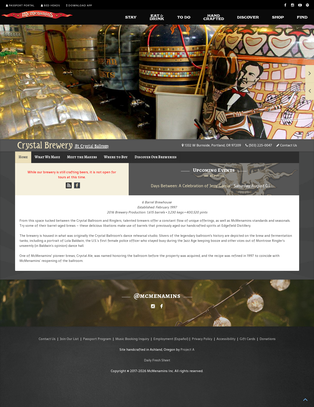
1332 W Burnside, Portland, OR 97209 (211, 145)
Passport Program (97, 339)
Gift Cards (247, 339)
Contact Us (286, 145)
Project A (187, 349)
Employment (163, 339)
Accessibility (226, 339)
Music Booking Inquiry (132, 339)
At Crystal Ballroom (92, 146)
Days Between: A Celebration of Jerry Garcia (190, 186)
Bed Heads (50, 5)
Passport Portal (20, 5)
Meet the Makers (82, 157)
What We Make (47, 157)
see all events (214, 175)
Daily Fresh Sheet (157, 360)
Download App (79, 5)
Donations (268, 339)
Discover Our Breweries (156, 157)
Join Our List (69, 339)
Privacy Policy (202, 339)
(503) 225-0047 (258, 145)
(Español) (181, 339)
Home (23, 157)
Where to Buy (116, 157)
